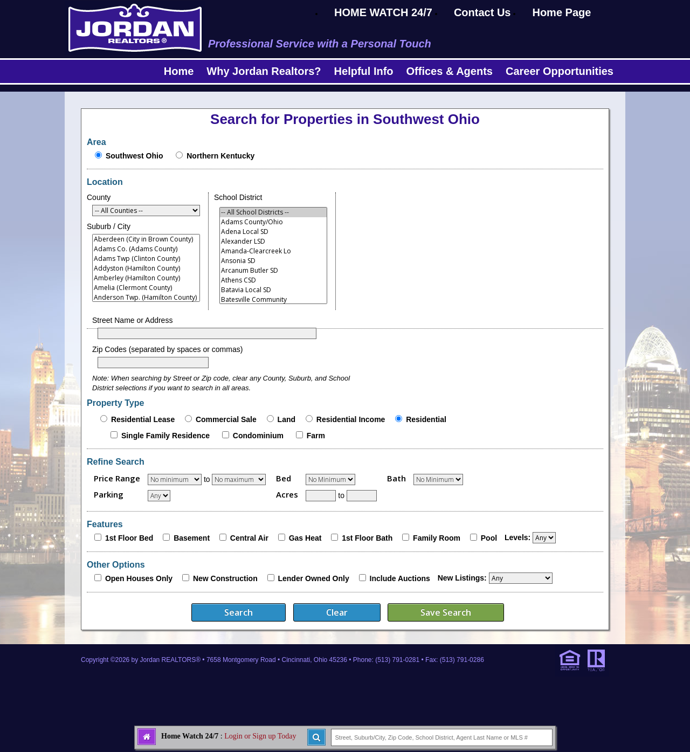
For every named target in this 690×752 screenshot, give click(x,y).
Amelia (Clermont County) (146, 288)
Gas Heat (305, 538)
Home (179, 71)
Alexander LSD (273, 241)
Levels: (517, 537)
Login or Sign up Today (260, 736)
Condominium (258, 435)
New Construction (225, 578)
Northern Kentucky (220, 155)
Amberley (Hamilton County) (146, 278)
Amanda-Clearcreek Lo (273, 251)
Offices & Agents (449, 71)
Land (286, 419)
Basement (192, 538)
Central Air (249, 538)
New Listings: (462, 578)
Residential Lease (143, 419)
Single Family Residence (165, 435)
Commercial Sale (226, 419)
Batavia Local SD (273, 290)
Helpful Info (364, 71)
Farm (316, 435)
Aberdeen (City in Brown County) (146, 239)
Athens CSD (273, 280)
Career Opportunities (559, 71)
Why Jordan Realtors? (263, 71)
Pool (489, 538)
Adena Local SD (273, 232)
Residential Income (350, 419)
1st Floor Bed (129, 538)
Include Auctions (400, 578)
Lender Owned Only (313, 578)
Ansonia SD (273, 261)
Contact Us (482, 12)
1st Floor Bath (367, 538)
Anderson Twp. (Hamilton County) (146, 297)
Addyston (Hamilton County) (146, 268)
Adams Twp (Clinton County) (146, 259)
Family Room (436, 538)
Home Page (561, 12)
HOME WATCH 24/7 (383, 12)
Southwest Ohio (134, 155)
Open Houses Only (138, 578)
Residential (426, 419)
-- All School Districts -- (273, 212)
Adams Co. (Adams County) (146, 249)
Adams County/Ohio (273, 222)
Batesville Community (273, 300)
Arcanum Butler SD (273, 270)
